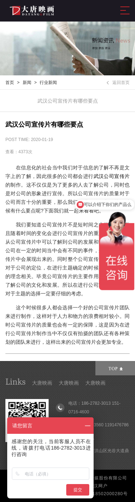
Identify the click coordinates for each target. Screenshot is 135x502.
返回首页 (118, 83)
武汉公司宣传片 (112, 176)
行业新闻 (48, 82)
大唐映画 (42, 383)
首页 (9, 82)
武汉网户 (98, 485)
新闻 (27, 82)
